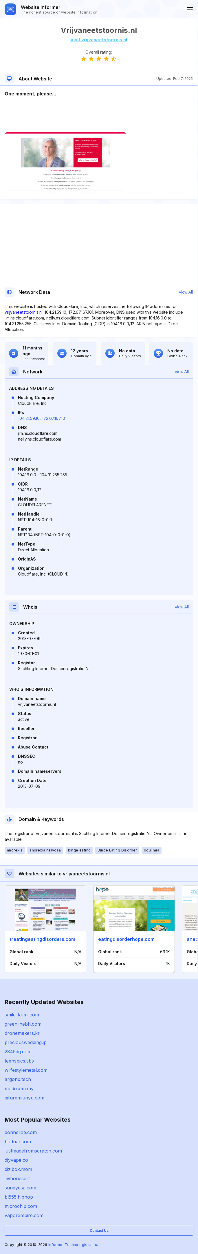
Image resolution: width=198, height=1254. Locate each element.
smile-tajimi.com (22, 1015)
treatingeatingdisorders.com (42, 939)
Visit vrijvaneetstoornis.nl (98, 39)
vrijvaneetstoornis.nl (24, 312)
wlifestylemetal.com (26, 1070)
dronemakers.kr (22, 1033)
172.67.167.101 (54, 418)
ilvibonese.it (17, 1178)
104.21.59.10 (29, 418)
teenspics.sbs (19, 1061)
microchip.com (21, 1206)
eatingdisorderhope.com (126, 939)
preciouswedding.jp (26, 1042)
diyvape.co (16, 1160)
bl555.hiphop (19, 1197)
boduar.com (18, 1141)
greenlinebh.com (23, 1024)
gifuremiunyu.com (24, 1098)
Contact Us (99, 1230)
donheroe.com (21, 1132)
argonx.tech (18, 1079)
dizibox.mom (18, 1169)
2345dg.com (18, 1051)
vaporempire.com (24, 1215)
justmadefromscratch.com (33, 1151)
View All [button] (186, 292)
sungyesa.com (20, 1188)
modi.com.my (19, 1088)
